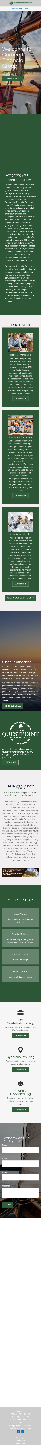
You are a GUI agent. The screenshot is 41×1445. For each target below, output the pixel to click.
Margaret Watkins (21, 954)
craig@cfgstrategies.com (20, 1428)
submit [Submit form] (7, 1205)
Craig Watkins (20, 914)
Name (4, 1145)
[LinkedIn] (22, 1431)
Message (6, 1186)
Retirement (20, 1441)
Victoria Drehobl (20, 972)
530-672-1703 (23, 1414)
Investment (20, 1444)
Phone (5, 1172)
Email (4, 1159)
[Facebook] (18, 1431)
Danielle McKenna (20, 934)
